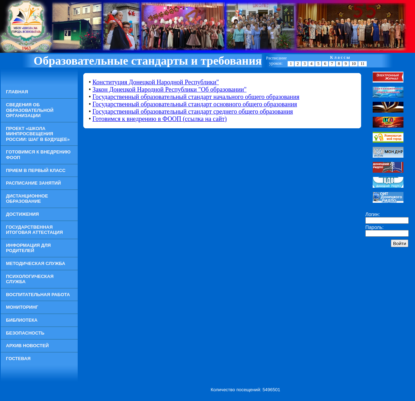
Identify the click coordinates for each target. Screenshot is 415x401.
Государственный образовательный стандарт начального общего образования (195, 96)
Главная (17, 91)
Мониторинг (22, 307)
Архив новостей (27, 345)
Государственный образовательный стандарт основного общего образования (194, 104)
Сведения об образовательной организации (30, 110)
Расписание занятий (33, 183)
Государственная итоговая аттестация (34, 229)
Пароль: (374, 227)
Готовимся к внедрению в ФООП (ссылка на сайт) (159, 118)
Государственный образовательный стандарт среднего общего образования (192, 111)
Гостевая (18, 358)
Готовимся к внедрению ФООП (38, 154)
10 (354, 63)
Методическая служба (35, 263)
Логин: (372, 214)
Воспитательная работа (38, 294)
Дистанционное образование (27, 198)
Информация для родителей (28, 248)
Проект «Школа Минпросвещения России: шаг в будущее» (38, 134)
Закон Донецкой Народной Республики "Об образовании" (169, 89)
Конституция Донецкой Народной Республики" (155, 82)
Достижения (22, 214)
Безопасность (25, 333)
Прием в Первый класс (35, 170)
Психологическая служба (30, 279)
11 (362, 63)
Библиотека (21, 320)
